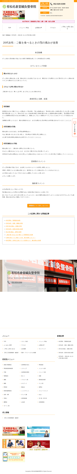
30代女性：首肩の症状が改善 (14, 229)
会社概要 (23, 348)
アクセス (53, 27)
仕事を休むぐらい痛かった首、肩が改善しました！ (21, 237)
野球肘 (5, 387)
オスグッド (24, 383)
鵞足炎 (23, 387)
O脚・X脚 (6, 394)
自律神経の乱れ (25, 364)
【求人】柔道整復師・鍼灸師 (11, 352)
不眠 (5, 372)
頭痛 (40, 376)
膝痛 (5, 383)
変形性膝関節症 (8, 390)
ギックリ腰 (24, 394)
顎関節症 (8, 35)
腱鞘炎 (5, 402)
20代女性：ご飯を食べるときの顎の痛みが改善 (66, 357)
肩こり (23, 376)
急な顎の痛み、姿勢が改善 (13, 232)
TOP (9, 27)
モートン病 (6, 405)
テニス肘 (41, 383)
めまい (40, 394)
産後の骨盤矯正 (8, 364)
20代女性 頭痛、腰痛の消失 (14, 223)
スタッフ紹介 (24, 341)
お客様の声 (38, 27)
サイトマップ (42, 348)
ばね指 (23, 402)
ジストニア (24, 368)
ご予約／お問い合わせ (67, 27)
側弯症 (40, 387)
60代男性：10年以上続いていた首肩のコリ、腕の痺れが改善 (23, 240)
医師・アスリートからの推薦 (28, 352)
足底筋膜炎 (41, 402)
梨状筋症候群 (42, 379)
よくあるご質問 (8, 345)
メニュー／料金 (24, 27)
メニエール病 (42, 368)
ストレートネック (43, 390)
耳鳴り (5, 398)
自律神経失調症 (25, 372)
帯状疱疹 (41, 364)
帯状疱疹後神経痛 (8, 368)
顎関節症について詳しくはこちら (38, 205)
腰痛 (5, 379)
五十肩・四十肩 (43, 398)
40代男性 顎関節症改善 (13, 220)
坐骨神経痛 (24, 398)
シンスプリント (25, 390)
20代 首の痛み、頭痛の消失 (14, 226)
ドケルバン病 (24, 379)
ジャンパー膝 (42, 372)
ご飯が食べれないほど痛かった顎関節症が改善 (19, 234)
